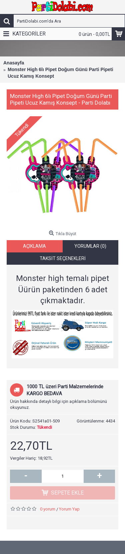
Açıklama (34, 249)
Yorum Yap (69, 512)
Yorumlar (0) (90, 249)
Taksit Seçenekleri (63, 261)
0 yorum (47, 512)
